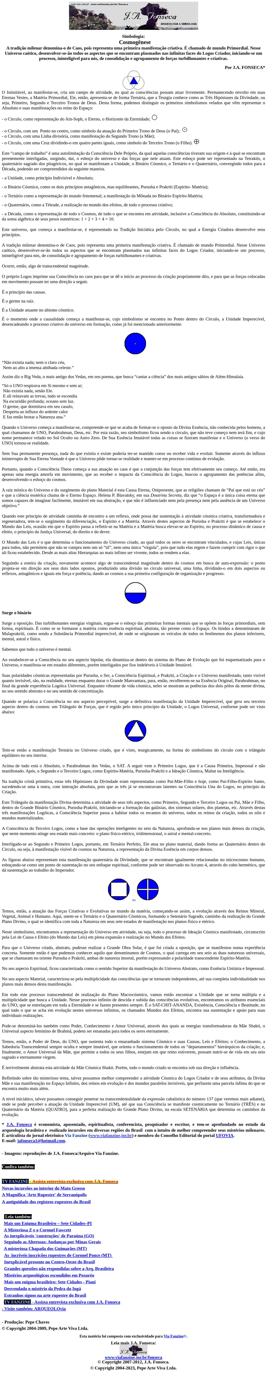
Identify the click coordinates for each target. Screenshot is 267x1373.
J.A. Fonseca (19, 1124)
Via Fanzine (174, 1336)
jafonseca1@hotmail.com (41, 1140)
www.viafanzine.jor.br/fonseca (133, 1357)
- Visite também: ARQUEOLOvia (34, 1308)
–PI (88, 1223)
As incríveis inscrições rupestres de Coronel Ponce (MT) (58, 1255)
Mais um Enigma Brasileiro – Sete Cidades (44, 1223)
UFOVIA (224, 1135)
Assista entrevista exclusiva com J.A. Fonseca (62, 1302)
